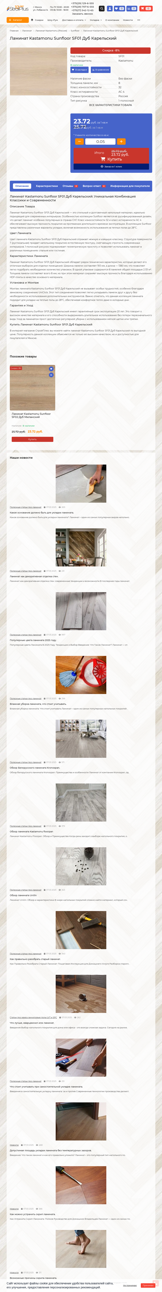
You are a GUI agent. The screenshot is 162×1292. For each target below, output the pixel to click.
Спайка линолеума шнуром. (74, 1004)
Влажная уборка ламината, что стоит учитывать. (31, 579)
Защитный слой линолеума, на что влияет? (30, 1006)
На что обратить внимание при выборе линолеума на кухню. (28, 934)
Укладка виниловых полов (72, 1196)
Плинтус (113, 1209)
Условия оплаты (16, 1196)
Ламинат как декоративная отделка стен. (79, 510)
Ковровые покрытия (119, 1201)
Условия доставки (17, 1192)
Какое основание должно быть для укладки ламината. (30, 510)
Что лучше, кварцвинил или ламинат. (129, 646)
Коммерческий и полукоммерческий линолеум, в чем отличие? (129, 1143)
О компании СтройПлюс (20, 1188)
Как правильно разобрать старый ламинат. (78, 648)
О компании (124, 20)
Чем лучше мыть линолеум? (123, 1073)
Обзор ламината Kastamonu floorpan (128, 577)
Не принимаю (130, 1285)
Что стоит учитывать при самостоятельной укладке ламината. (31, 717)
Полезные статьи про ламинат (20, 503)
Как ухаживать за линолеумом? (77, 1073)
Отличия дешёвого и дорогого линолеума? (76, 934)
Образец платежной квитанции (24, 1201)
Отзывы (70, 186)
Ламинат (27, 30)
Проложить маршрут (96, 1230)
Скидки (38, 20)
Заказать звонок (82, 13)
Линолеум (114, 1192)
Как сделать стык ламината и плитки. (31, 860)
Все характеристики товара (110, 105)
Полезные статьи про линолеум (118, 854)
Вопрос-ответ (94, 186)
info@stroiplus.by (21, 1254)
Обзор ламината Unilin (23, 646)
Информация (15, 1182)
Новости (62, 710)
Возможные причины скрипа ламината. (27, 789)
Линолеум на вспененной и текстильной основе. (123, 862)
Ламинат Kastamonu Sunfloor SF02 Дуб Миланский (31, 415)
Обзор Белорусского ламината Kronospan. (76, 579)
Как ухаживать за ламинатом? (124, 1004)
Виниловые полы (118, 1196)
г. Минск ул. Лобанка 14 (97, 1239)
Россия (123, 96)
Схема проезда (92, 1234)
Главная (14, 30)
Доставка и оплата (79, 20)
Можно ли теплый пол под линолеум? (80, 1141)
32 (119, 87)
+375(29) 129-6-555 (82, 3)
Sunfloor (75, 30)
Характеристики (47, 186)
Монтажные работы (70, 1182)
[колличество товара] (100, 141)
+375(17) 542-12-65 (82, 10)
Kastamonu (125, 60)
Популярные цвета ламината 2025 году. (127, 510)
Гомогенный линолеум (121, 1205)
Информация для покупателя (130, 186)
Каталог (113, 1182)
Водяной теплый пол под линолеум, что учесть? (31, 1143)
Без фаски (125, 78)
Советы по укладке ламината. (75, 787)
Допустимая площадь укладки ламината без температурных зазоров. (76, 719)
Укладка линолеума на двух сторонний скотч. (123, 934)
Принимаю (148, 1285)
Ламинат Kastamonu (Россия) (51, 30)
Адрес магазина (16, 1217)
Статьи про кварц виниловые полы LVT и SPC (118, 641)
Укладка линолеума (68, 1192)
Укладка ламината (67, 1188)
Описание (22, 186)
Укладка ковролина (68, 1201)
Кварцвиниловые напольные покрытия (75, 862)
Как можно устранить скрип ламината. (123, 717)
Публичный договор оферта (23, 1205)
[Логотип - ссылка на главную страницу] (31, 1232)
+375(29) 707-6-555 (82, 6)
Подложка (114, 1214)
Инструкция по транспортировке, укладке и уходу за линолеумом (26, 1211)
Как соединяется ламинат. (122, 787)
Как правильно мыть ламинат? (28, 1073)
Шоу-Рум (57, 20)
